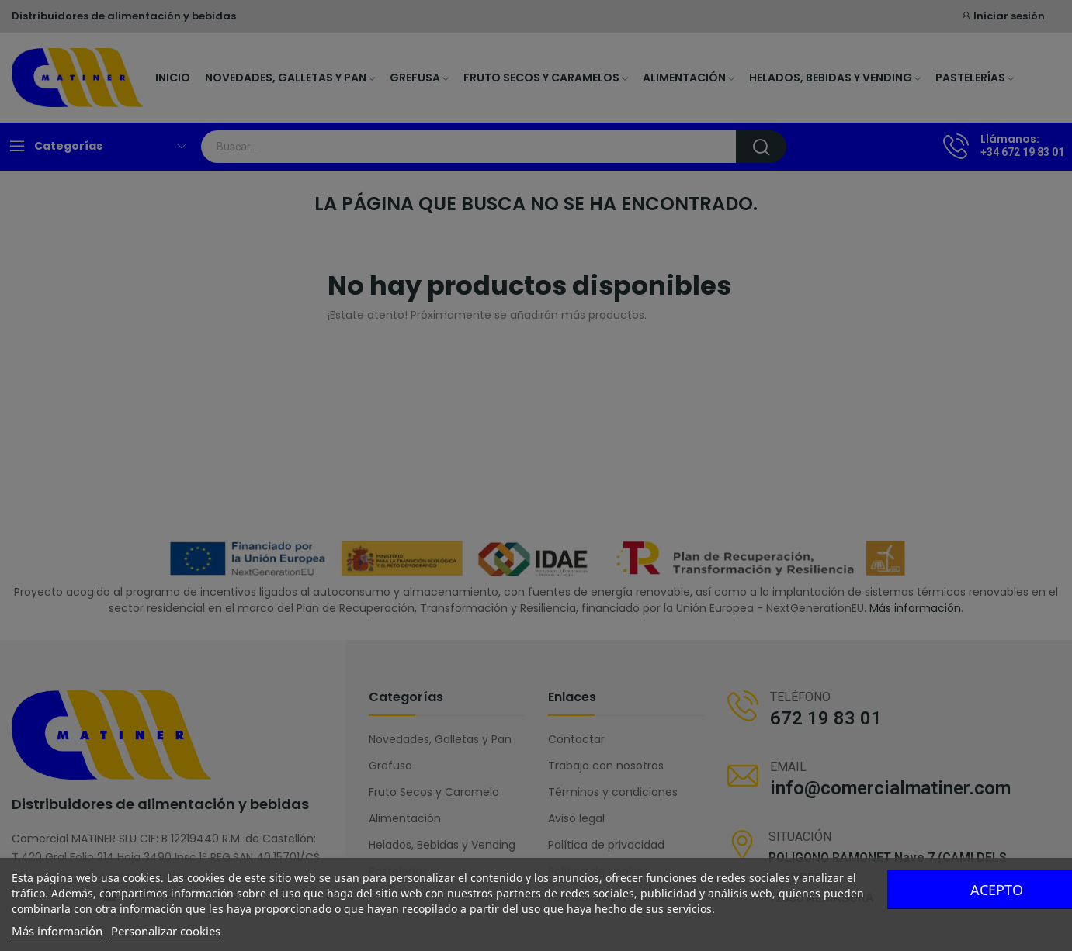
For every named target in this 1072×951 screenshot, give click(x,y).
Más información (57, 931)
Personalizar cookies (165, 931)
